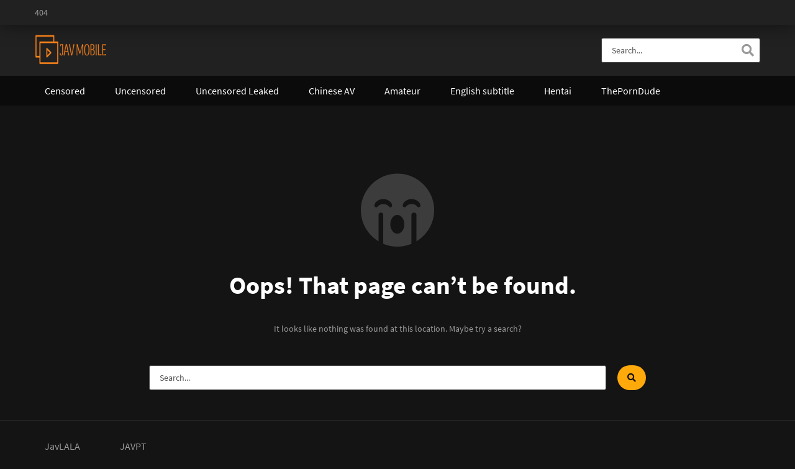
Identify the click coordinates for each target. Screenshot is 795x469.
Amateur (402, 90)
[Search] (747, 50)
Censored (65, 90)
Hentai (557, 90)
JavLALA (62, 446)
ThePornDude (630, 90)
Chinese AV (332, 90)
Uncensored (140, 90)
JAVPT (133, 446)
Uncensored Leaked (237, 90)
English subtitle (482, 90)
